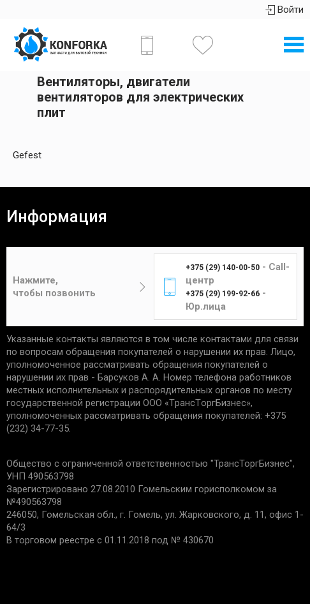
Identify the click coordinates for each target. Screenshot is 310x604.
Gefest (27, 155)
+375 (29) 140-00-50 (223, 267)
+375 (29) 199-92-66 (223, 293)
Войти (284, 9)
